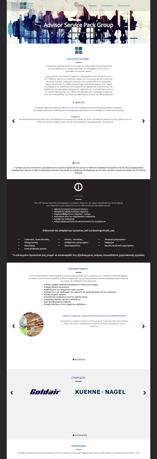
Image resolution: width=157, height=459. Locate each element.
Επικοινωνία (124, 5)
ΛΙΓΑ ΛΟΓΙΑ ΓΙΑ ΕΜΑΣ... (78, 58)
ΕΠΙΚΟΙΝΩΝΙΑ (78, 368)
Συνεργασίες (107, 5)
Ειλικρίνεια (75, 116)
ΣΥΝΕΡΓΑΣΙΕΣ (78, 326)
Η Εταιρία (78, 5)
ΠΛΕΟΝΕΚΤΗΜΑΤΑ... (78, 232)
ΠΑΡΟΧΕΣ (78, 160)
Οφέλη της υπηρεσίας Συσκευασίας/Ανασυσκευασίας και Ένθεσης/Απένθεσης (94, 280)
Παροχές (92, 5)
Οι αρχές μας (78, 102)
